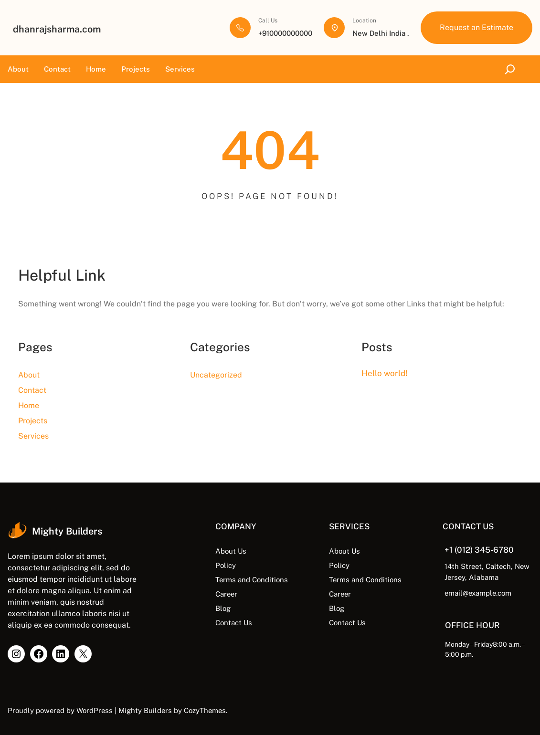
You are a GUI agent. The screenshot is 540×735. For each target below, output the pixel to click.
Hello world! (384, 373)
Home (96, 69)
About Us (230, 551)
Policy (225, 565)
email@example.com (478, 593)
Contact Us (233, 623)
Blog (223, 608)
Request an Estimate (476, 27)
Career (226, 594)
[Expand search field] (511, 69)
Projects (135, 69)
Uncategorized (216, 374)
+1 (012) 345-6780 (479, 550)
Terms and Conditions (251, 580)
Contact (57, 69)
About (18, 69)
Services (180, 69)
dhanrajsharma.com (57, 28)
